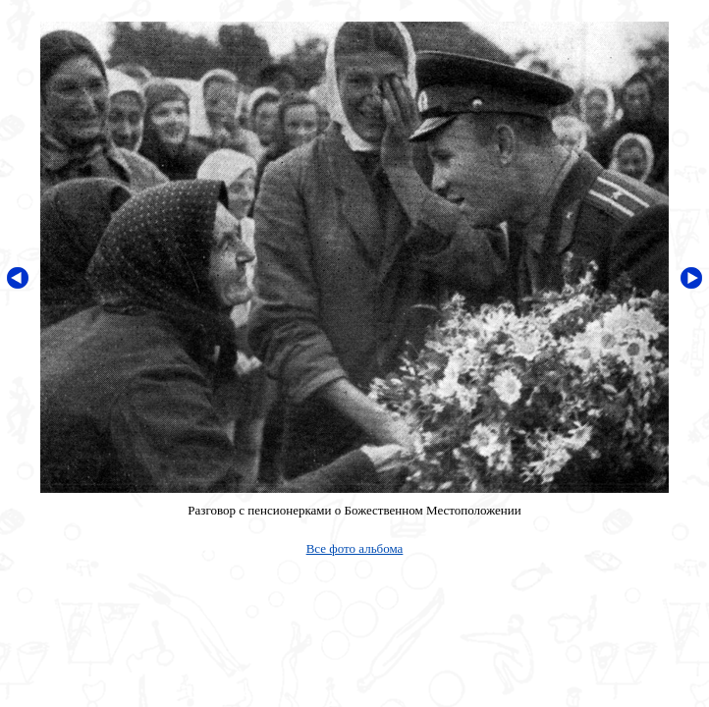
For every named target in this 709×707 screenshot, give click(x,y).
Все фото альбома (355, 548)
